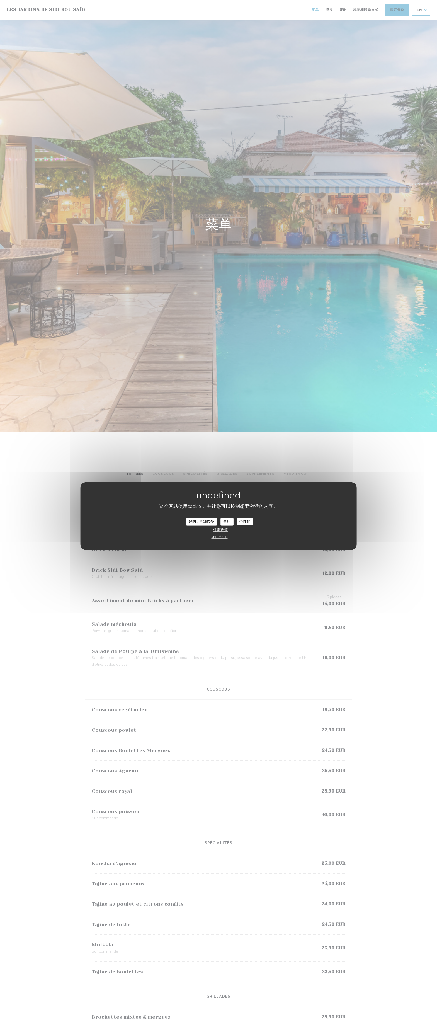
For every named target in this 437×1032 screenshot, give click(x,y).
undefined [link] (219, 536)
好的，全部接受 (201, 521)
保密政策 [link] (220, 529)
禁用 (226, 521)
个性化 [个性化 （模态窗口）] (244, 521)
